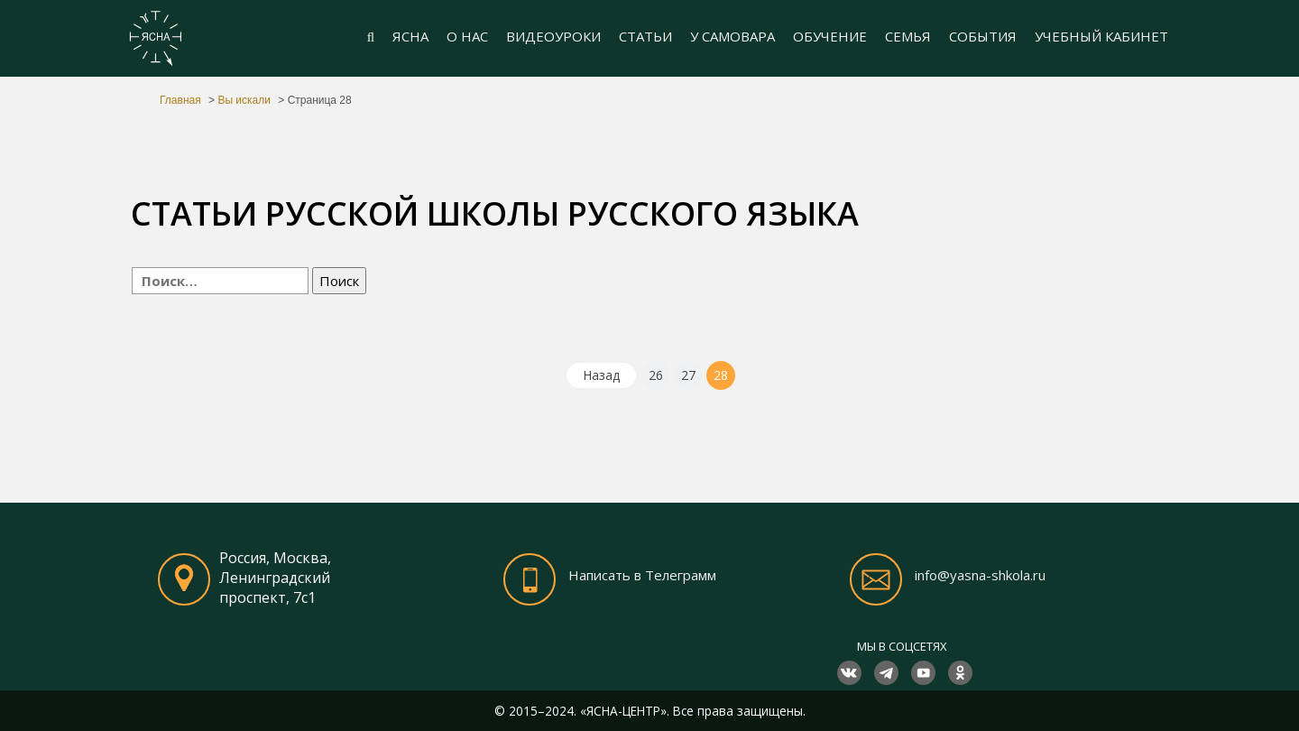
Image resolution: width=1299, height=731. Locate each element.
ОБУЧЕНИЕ (830, 36)
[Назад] (601, 375)
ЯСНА (410, 36)
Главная (180, 100)
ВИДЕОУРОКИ (553, 36)
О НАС (467, 36)
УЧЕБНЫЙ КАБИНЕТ (1101, 36)
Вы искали (244, 100)
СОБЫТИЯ (983, 36)
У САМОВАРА (732, 36)
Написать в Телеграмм (642, 575)
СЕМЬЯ (908, 36)
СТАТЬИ (645, 36)
